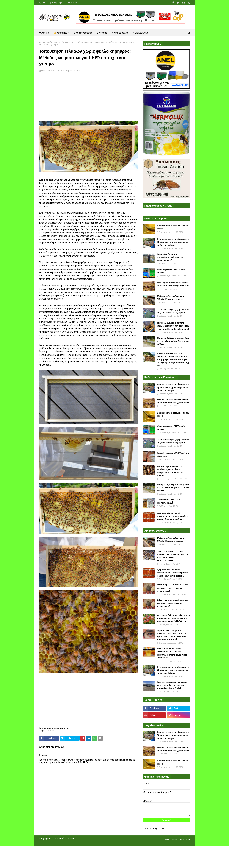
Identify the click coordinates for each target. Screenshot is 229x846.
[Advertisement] (88, 99)
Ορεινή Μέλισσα (48, 71)
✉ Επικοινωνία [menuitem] (140, 32)
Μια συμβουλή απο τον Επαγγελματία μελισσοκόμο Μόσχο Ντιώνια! (170, 257)
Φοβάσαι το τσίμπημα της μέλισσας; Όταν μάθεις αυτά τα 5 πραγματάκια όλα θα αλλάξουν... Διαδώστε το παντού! (172, 635)
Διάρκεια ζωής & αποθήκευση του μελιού (173, 227)
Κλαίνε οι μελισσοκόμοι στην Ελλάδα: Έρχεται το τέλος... (170, 298)
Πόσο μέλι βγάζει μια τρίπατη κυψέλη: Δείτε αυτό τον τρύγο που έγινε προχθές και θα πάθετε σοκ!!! (173, 326)
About (174, 840)
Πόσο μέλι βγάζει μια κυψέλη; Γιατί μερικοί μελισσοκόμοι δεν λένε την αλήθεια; (173, 341)
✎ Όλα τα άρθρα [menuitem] (120, 32)
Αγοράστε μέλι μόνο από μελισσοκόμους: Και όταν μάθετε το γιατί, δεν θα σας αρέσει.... (172, 516)
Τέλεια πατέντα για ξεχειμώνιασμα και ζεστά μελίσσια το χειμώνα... (173, 311)
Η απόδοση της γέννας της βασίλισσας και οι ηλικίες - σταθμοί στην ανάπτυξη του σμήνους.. (170, 471)
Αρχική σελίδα (45, 42)
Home (166, 840)
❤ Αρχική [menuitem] (44, 32)
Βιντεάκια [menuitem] (102, 32)
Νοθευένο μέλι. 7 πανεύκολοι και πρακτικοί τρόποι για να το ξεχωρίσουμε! (172, 587)
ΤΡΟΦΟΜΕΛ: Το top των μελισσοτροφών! (168, 501)
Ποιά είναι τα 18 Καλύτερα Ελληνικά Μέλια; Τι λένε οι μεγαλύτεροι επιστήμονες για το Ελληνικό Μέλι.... (172, 653)
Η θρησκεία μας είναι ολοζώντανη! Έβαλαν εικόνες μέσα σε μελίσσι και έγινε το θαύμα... (173, 242)
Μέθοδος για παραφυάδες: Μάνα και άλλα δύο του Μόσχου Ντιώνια (173, 284)
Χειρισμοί (58, 42)
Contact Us (185, 840)
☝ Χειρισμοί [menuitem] (60, 32)
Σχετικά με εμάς (56, 3)
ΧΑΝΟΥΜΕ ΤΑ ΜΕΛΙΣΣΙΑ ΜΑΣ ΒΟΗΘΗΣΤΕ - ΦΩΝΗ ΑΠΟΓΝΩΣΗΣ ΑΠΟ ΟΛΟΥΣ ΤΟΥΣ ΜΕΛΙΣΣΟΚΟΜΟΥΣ (173, 556)
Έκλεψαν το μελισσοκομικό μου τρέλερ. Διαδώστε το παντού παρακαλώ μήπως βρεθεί (172, 685)
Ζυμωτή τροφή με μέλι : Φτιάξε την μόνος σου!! (173, 454)
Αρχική (42, 3)
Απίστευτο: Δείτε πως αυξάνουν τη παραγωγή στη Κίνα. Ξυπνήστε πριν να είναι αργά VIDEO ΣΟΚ (173, 618)
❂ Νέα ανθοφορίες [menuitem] (83, 32)
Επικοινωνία (72, 3)
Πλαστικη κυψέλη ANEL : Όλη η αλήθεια (172, 271)
